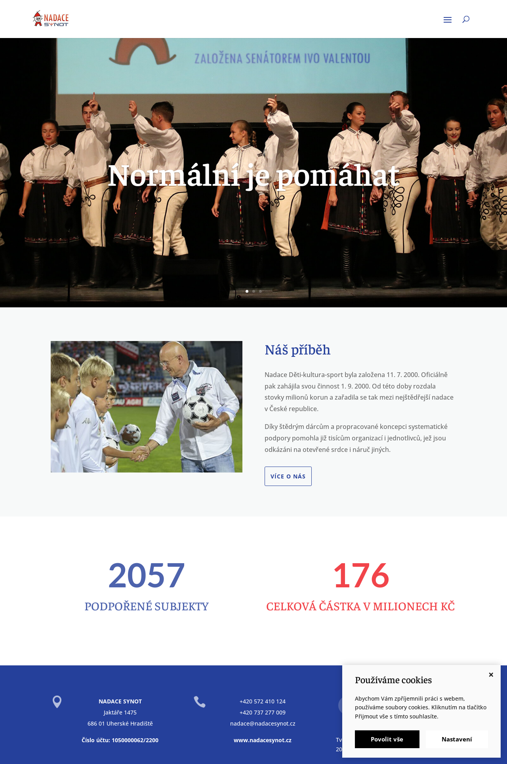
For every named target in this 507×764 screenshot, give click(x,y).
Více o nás (288, 476)
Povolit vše (387, 739)
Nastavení (457, 739)
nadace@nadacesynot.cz (262, 723)
